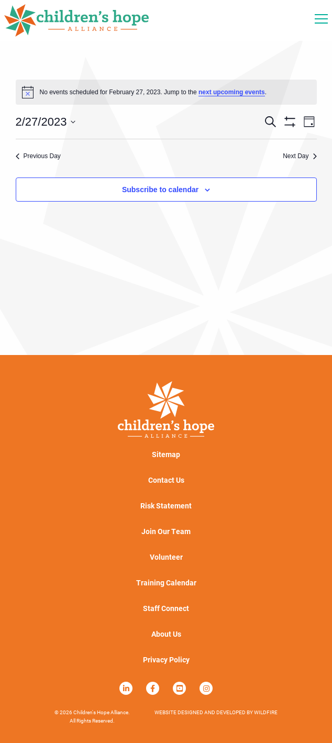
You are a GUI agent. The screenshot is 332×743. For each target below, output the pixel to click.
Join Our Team (166, 531)
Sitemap (166, 454)
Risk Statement (166, 505)
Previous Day (38, 156)
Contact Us (166, 480)
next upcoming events (231, 92)
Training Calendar (166, 582)
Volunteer (166, 557)
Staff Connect (166, 608)
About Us (166, 634)
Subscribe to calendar (160, 189)
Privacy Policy (166, 659)
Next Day (299, 156)
